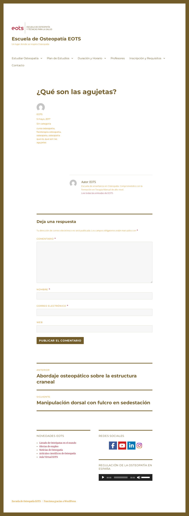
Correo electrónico (52, 305)
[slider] (121, 477)
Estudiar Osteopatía (25, 58)
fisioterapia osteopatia (49, 132)
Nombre (43, 289)
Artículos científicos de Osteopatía (57, 453)
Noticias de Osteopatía (51, 450)
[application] (125, 477)
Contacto (18, 65)
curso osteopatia (46, 128)
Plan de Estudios (58, 58)
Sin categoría (44, 123)
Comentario (46, 238)
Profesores (118, 58)
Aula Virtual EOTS (48, 457)
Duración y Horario (90, 58)
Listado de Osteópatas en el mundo (57, 443)
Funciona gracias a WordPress (60, 501)
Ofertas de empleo (48, 446)
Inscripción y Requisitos (145, 58)
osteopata (42, 135)
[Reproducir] (103, 477)
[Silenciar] (138, 477)
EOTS (39, 114)
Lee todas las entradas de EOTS (97, 193)
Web (40, 322)
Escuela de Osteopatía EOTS (46, 39)
